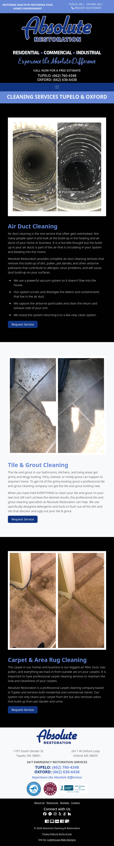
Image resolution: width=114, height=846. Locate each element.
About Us (39, 802)
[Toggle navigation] (57, 87)
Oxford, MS (93, 4)
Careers (75, 802)
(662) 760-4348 (64, 75)
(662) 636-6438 (65, 79)
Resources (52, 802)
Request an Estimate (86, 8)
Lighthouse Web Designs (61, 839)
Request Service (23, 324)
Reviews (64, 802)
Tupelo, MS (76, 4)
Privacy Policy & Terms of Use (57, 833)
